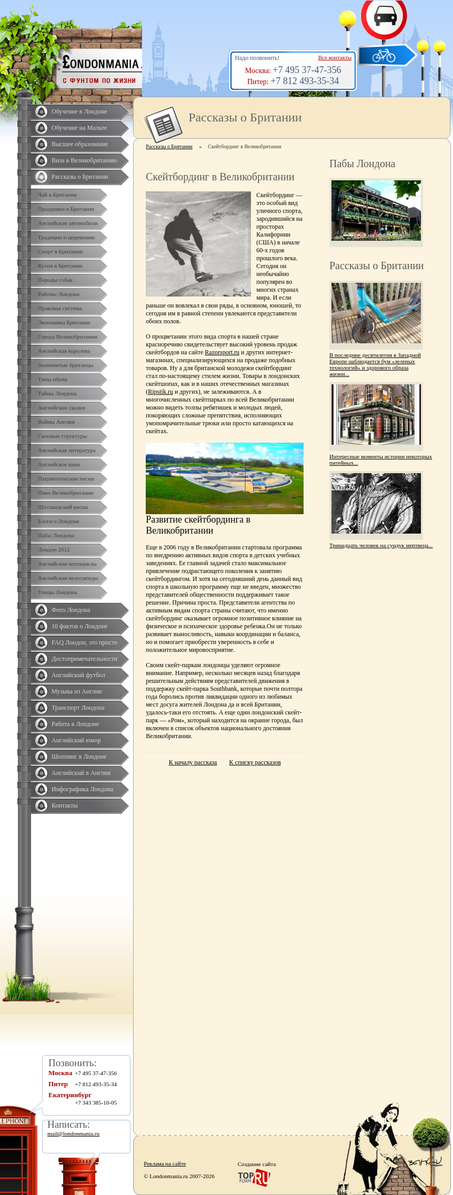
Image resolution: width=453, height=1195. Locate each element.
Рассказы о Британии (80, 176)
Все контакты (334, 57)
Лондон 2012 (53, 549)
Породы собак (55, 280)
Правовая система (60, 308)
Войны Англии (56, 421)
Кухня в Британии (60, 265)
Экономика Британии (64, 322)
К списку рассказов (254, 762)
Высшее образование (80, 144)
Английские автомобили (68, 223)
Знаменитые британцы (66, 365)
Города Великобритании (67, 336)
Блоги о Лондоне (58, 521)
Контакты (65, 805)
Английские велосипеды (68, 578)
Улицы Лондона (57, 592)
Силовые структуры (62, 436)
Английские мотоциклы (67, 563)
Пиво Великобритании (66, 492)
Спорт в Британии (60, 251)
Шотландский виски (63, 507)
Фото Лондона (71, 610)
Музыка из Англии (77, 691)
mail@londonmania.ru (73, 1133)
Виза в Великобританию (84, 160)
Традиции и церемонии (66, 237)
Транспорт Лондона (78, 707)
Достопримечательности (84, 658)
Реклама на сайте (165, 1163)
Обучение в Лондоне (79, 111)
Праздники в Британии (66, 209)
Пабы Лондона (56, 535)
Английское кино (59, 464)
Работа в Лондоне (75, 724)
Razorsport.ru (222, 352)
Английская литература (67, 450)
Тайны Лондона (57, 393)
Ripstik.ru (160, 391)
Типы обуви (52, 379)
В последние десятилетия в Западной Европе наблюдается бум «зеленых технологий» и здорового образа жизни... (375, 364)
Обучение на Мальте (79, 127)
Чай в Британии (57, 194)
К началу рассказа (193, 762)
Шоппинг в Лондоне (79, 756)
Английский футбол (78, 675)
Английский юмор (76, 740)
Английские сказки (61, 407)
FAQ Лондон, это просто (84, 642)
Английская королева (64, 351)
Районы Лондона (58, 294)
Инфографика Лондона (82, 789)
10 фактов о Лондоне (80, 626)
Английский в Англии (81, 773)
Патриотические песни (66, 478)
